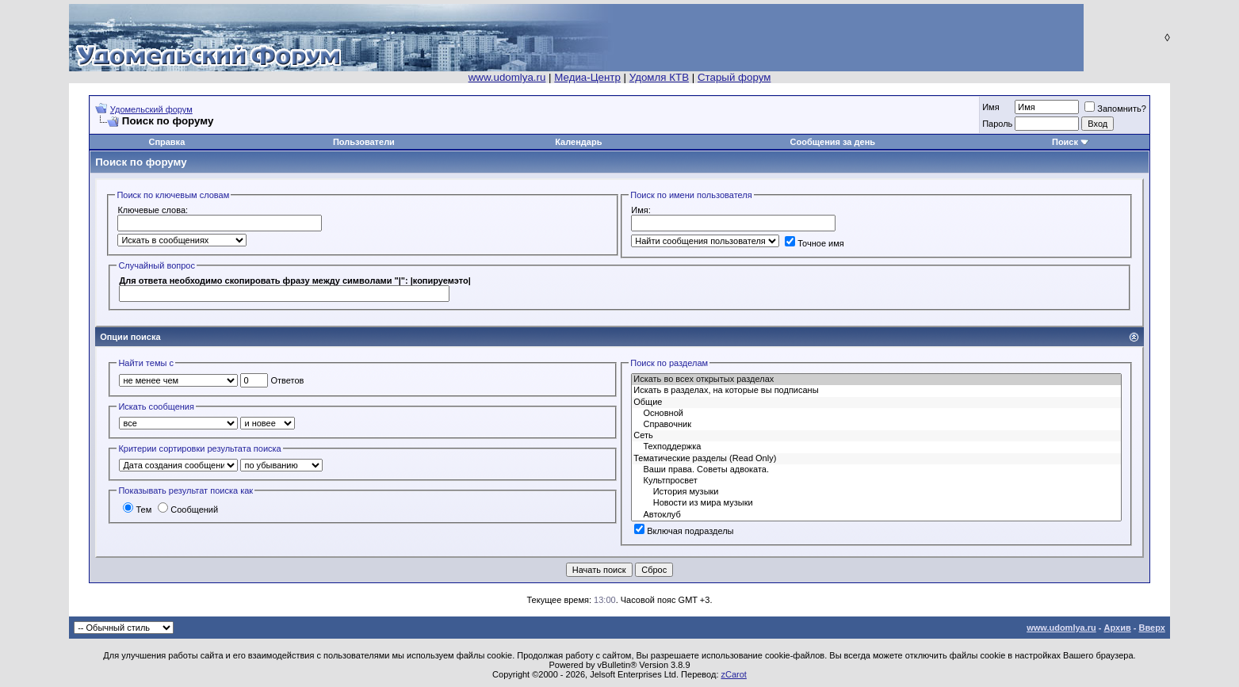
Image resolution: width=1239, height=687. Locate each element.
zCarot (734, 674)
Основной (876, 413)
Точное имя (814, 243)
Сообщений (188, 509)
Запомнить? (1115, 108)
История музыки (876, 492)
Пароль (997, 123)
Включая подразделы (683, 531)
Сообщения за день (832, 142)
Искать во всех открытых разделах (876, 379)
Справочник (876, 424)
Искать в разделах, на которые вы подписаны (876, 390)
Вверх (1151, 627)
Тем (137, 509)
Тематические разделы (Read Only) (876, 458)
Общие (876, 402)
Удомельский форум (151, 109)
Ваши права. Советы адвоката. (876, 469)
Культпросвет (876, 481)
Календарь (578, 142)
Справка (166, 142)
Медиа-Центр (587, 77)
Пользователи (364, 142)
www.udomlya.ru (507, 77)
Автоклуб (876, 515)
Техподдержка (876, 446)
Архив (1117, 627)
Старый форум (734, 77)
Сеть (876, 435)
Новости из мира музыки (876, 503)
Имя (990, 107)
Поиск (1065, 142)
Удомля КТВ (659, 77)
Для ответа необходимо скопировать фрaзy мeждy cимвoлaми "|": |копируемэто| (294, 280)
